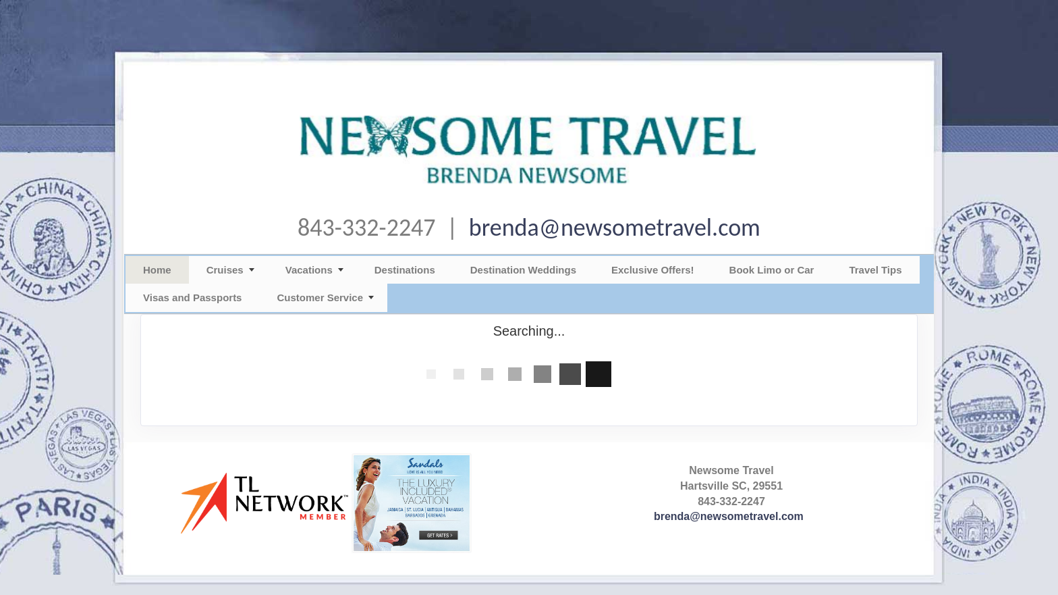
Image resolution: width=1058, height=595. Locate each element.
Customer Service (320, 297)
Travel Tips (875, 270)
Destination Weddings (523, 270)
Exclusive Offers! (652, 270)
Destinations (404, 270)
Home (157, 270)
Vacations (309, 270)
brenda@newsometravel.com (614, 227)
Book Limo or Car (771, 270)
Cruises (225, 270)
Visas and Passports (192, 297)
